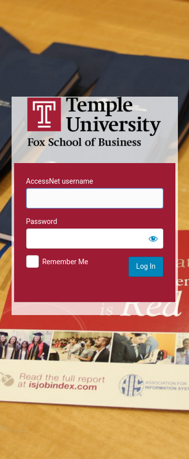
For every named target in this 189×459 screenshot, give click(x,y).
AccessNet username (59, 181)
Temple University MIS (94, 122)
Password (41, 221)
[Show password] (153, 238)
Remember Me (65, 262)
